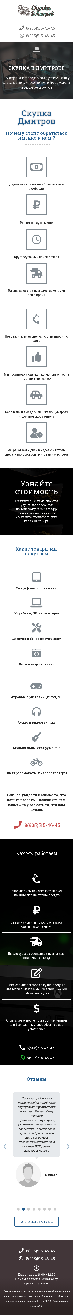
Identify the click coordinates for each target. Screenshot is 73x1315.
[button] (36, 48)
